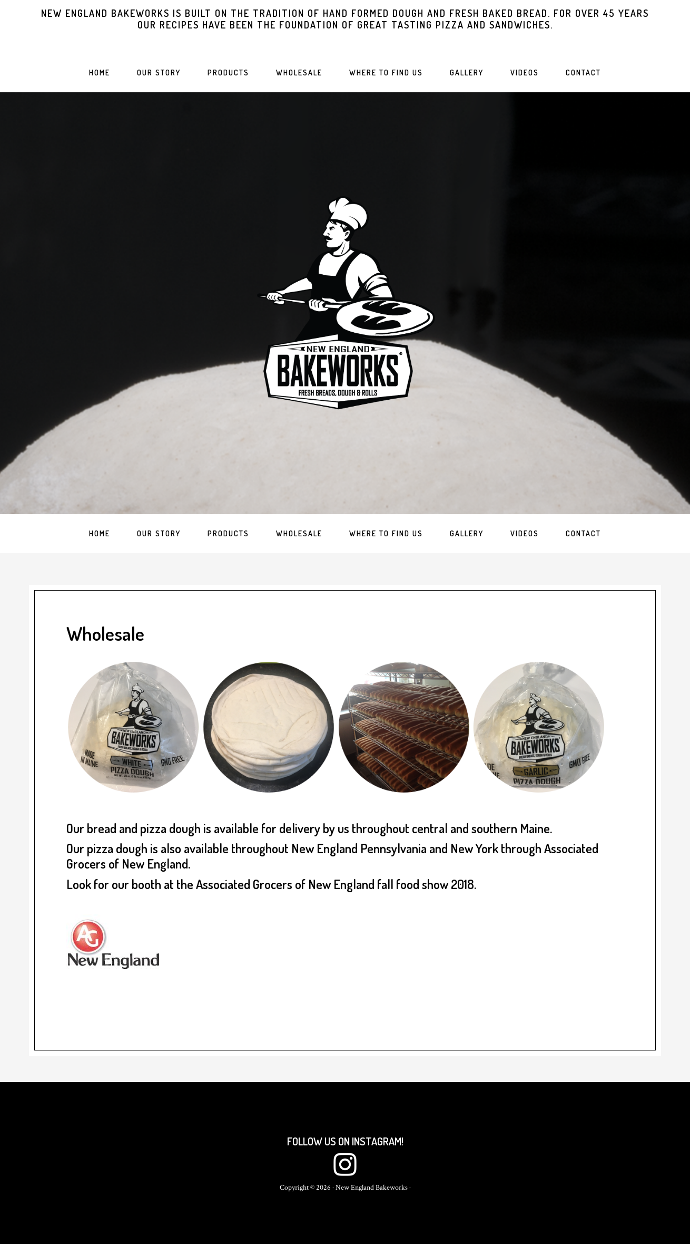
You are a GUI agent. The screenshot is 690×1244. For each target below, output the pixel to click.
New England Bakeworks (345, 303)
